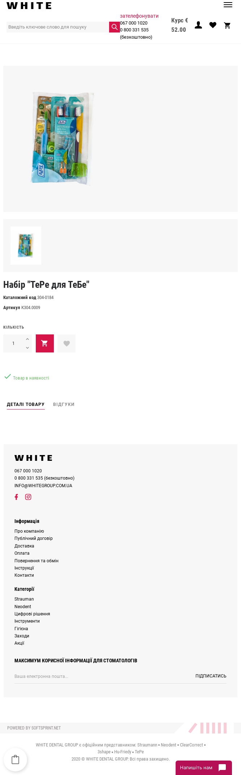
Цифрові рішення (32, 613)
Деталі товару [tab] (26, 404)
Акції (19, 643)
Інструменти (27, 621)
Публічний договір (33, 538)
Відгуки (63, 404)
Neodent (22, 606)
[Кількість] (13, 343)
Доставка (24, 546)
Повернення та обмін (36, 560)
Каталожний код (19, 297)
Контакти (24, 575)
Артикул (11, 307)
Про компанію (29, 531)
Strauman (24, 599)
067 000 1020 (133, 23)
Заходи (21, 635)
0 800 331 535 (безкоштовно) (136, 33)
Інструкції (24, 568)
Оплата (22, 553)
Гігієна (21, 628)
